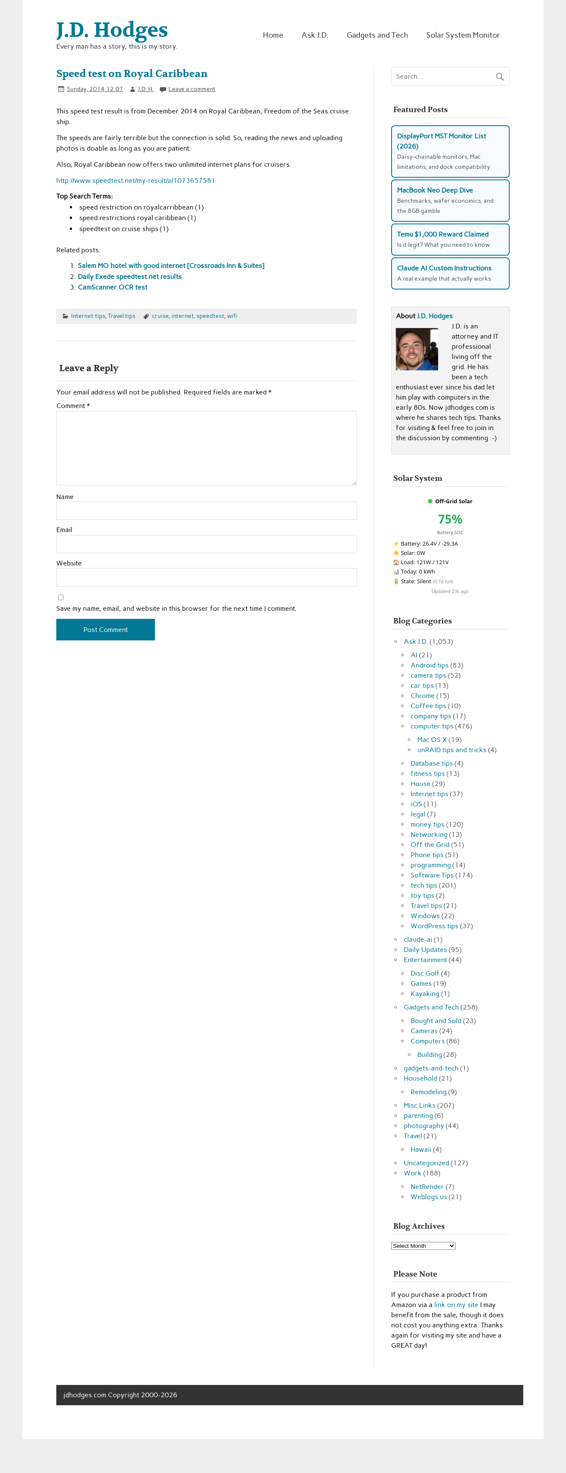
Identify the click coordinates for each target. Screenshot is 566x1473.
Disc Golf (425, 973)
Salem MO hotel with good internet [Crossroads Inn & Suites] (171, 266)
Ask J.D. (315, 34)
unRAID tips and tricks (451, 750)
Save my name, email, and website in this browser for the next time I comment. (176, 608)
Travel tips (121, 316)
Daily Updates (425, 950)
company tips (431, 716)
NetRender (427, 1187)
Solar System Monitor (463, 34)
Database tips (432, 763)
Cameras (424, 1031)
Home (273, 34)
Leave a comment (191, 89)
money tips (428, 824)
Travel (413, 1136)
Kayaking (425, 994)
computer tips (432, 726)
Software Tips (432, 875)
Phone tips (427, 855)
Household (420, 1078)
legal (418, 814)
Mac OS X (432, 740)
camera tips (428, 675)
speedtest (210, 316)
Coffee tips (428, 706)
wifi (232, 316)
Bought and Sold (436, 1021)
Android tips (430, 665)
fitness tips (428, 774)
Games (421, 983)
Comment (73, 406)
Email (64, 530)
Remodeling (429, 1092)
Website (69, 563)
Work (413, 1173)
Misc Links (420, 1105)
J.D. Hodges (435, 316)
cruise (160, 316)
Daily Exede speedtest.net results (130, 277)
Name (65, 497)
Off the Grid (430, 845)
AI (414, 655)
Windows (425, 916)
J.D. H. (146, 89)
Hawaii (421, 1149)
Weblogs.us (429, 1197)
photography (424, 1126)
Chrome (423, 696)
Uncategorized (426, 1163)
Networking (429, 834)
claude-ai (418, 939)
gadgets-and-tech (431, 1068)
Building (429, 1055)
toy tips (422, 895)
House (421, 784)
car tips (422, 685)
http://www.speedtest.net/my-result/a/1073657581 (135, 181)
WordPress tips (434, 926)
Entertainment (425, 960)
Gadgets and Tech (377, 34)
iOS (416, 804)
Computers (428, 1041)
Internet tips (88, 316)
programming (431, 865)
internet (182, 316)
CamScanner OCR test (112, 287)
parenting (418, 1116)
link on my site (456, 1305)
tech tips (424, 885)
